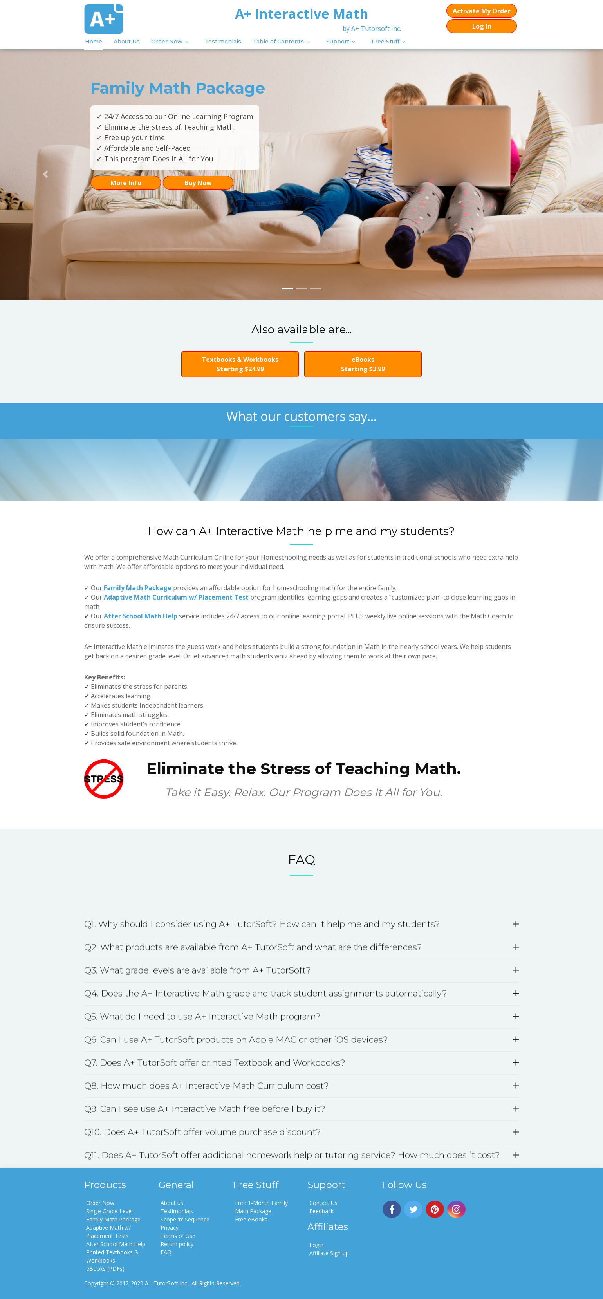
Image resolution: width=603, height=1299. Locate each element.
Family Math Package (138, 588)
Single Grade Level (109, 1211)
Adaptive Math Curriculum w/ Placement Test (176, 597)
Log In (481, 26)
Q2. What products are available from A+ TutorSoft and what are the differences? (301, 1167)
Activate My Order (482, 11)
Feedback (321, 1211)
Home (93, 41)
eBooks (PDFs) (105, 1268)
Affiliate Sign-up (329, 1253)
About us (172, 1203)
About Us (127, 41)
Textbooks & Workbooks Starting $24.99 (240, 364)
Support (337, 41)
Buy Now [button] (198, 183)
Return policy (177, 1244)
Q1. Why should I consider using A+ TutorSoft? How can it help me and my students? (301, 1144)
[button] (45, 174)
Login (316, 1244)
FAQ (166, 1252)
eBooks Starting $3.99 (363, 364)
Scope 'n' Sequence (185, 1219)
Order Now (166, 41)
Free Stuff (385, 41)
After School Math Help (140, 616)
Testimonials (223, 41)
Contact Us (323, 1203)
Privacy (170, 1227)
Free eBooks (251, 1219)
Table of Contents (278, 41)
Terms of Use (178, 1235)
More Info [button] (125, 183)
